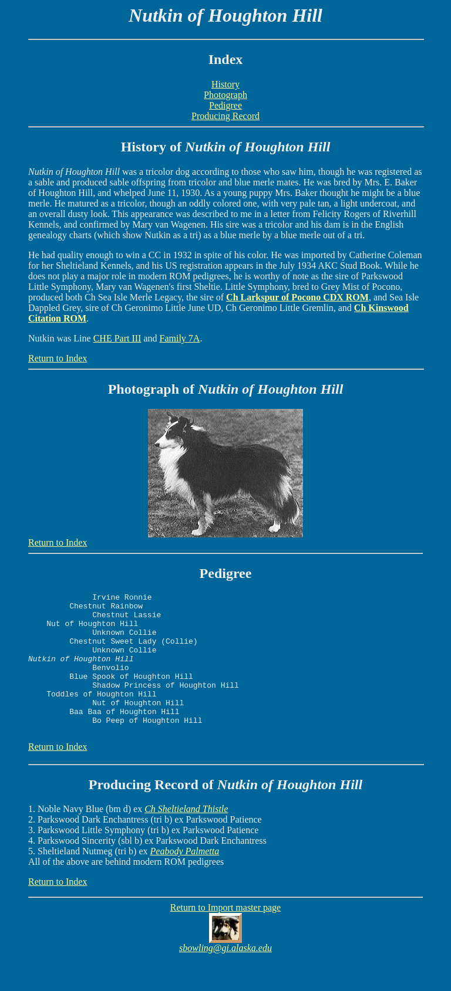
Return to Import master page (225, 936)
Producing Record (225, 116)
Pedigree (225, 105)
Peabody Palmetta (185, 879)
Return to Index (57, 358)
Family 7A (180, 338)
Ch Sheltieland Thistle (186, 837)
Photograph (225, 95)
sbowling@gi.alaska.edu (225, 976)
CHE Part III (117, 338)
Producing (120, 812)
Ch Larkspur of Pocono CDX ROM (297, 297)
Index (225, 59)
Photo (125, 389)
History (225, 84)
